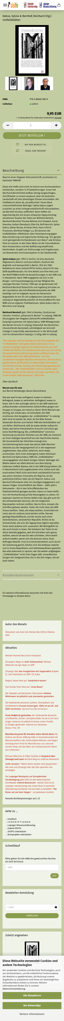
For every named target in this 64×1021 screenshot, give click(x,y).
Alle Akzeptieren (32, 995)
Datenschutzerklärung (14, 988)
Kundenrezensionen (18, 575)
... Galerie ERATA (13, 828)
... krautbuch (11, 819)
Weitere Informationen (32, 1014)
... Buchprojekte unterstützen (18, 834)
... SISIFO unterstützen (15, 831)
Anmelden (32, 915)
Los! (54, 876)
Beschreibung (13, 170)
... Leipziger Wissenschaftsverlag (20, 825)
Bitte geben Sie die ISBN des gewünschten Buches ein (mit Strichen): (30, 860)
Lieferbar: (7, 104)
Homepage (8, 596)
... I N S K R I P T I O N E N (17, 822)
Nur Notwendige (32, 1005)
